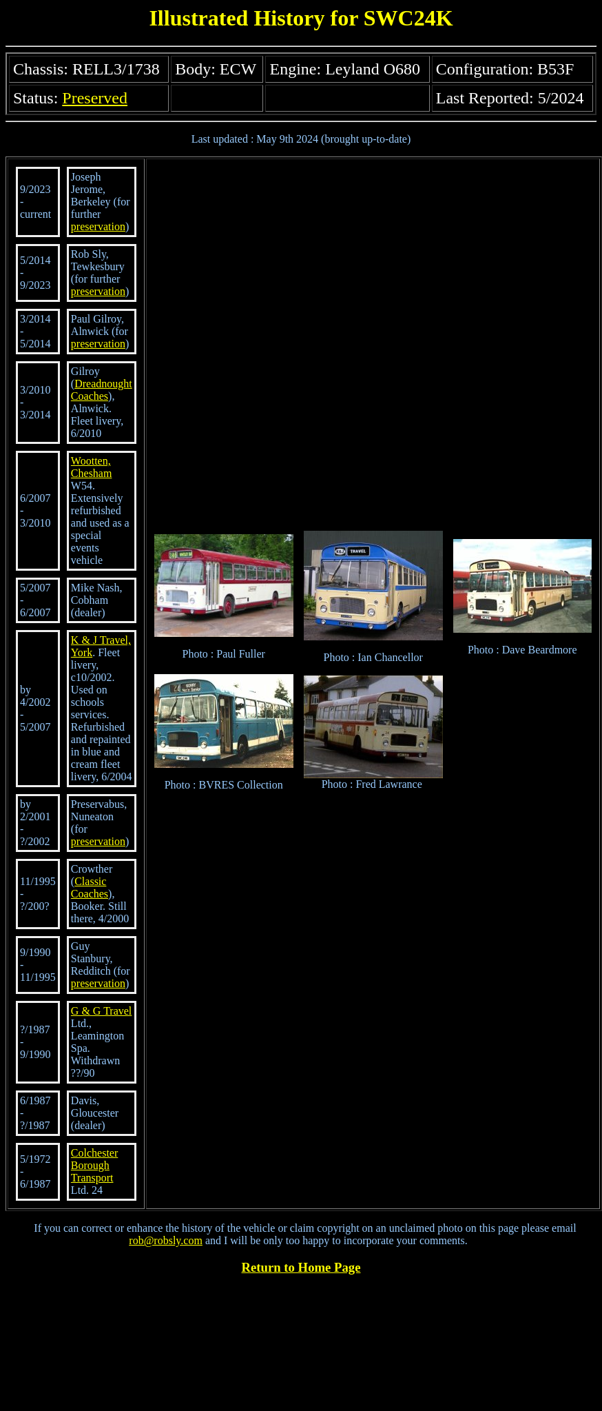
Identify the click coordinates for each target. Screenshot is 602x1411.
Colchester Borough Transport (94, 1165)
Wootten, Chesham (91, 467)
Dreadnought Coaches (101, 390)
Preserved (94, 98)
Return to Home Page (301, 1267)
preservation (98, 226)
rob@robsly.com (166, 1240)
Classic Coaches (89, 887)
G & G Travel (101, 1011)
